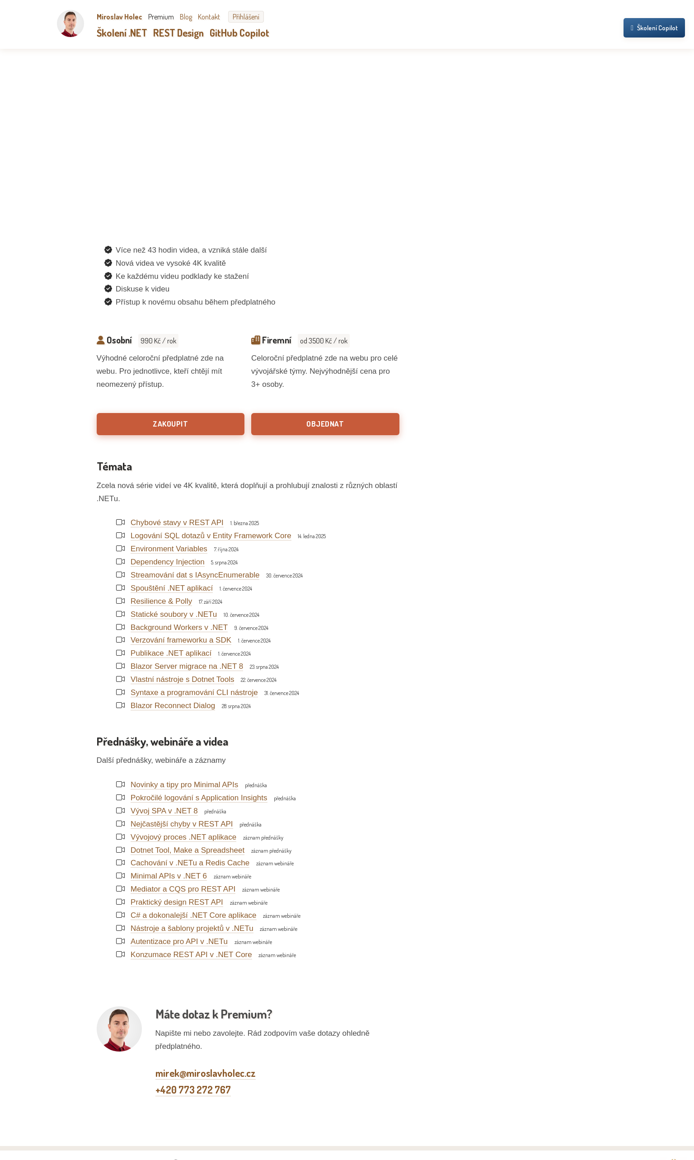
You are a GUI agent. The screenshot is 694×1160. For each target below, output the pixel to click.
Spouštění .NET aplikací (172, 588)
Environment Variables (169, 549)
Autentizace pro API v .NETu (179, 941)
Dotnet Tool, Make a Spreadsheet (187, 850)
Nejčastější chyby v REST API (182, 824)
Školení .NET (122, 32)
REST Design (178, 32)
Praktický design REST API (177, 902)
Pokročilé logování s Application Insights (199, 798)
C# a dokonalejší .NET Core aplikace (193, 915)
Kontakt (209, 16)
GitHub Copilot (239, 32)
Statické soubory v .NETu (174, 614)
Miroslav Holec (119, 16)
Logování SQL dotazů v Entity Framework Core (211, 535)
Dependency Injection (168, 562)
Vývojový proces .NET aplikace (183, 837)
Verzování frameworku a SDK (181, 640)
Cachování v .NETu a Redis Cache (190, 863)
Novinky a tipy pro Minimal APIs (184, 784)
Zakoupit (170, 423)
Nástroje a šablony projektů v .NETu (192, 928)
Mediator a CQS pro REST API (183, 889)
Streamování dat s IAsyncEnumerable (195, 575)
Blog (186, 16)
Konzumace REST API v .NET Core (191, 954)
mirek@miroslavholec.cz (205, 1072)
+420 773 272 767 (193, 1089)
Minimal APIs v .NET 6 (169, 876)
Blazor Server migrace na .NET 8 (187, 666)
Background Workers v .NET (179, 627)
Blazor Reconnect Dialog (173, 705)
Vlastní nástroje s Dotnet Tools (182, 679)
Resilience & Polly (161, 601)
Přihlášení (246, 16)
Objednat (325, 423)
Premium (161, 16)
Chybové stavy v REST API (177, 522)
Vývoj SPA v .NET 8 (164, 811)
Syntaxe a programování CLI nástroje (194, 692)
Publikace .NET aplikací (171, 653)
